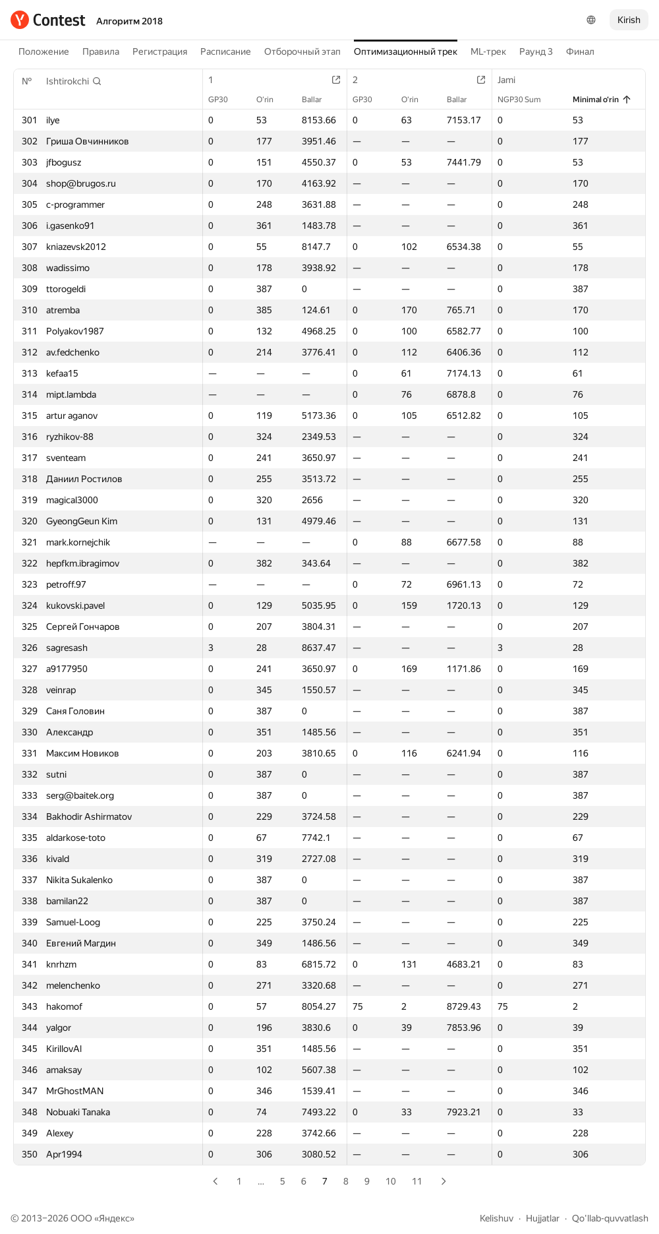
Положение (43, 51)
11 (417, 1181)
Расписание (225, 51)
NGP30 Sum (526, 99)
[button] (74, 81)
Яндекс (114, 1218)
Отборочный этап (302, 51)
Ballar (318, 99)
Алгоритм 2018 (129, 21)
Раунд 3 (536, 51)
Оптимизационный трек (405, 51)
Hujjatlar (542, 1218)
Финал (580, 51)
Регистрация (159, 51)
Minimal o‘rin (602, 99)
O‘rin (271, 99)
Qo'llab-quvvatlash (610, 1218)
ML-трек (488, 51)
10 (391, 1181)
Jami (513, 79)
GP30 (224, 99)
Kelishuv (496, 1218)
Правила (100, 51)
